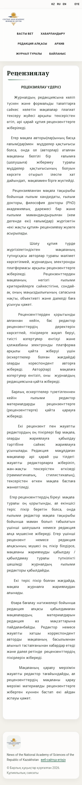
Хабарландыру (53, 33)
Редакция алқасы (32, 43)
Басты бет (25, 33)
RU (59, 4)
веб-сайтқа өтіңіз (53, 759)
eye (77, 4)
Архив (59, 43)
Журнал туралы (29, 53)
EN (64, 4)
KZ (53, 4)
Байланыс (57, 53)
